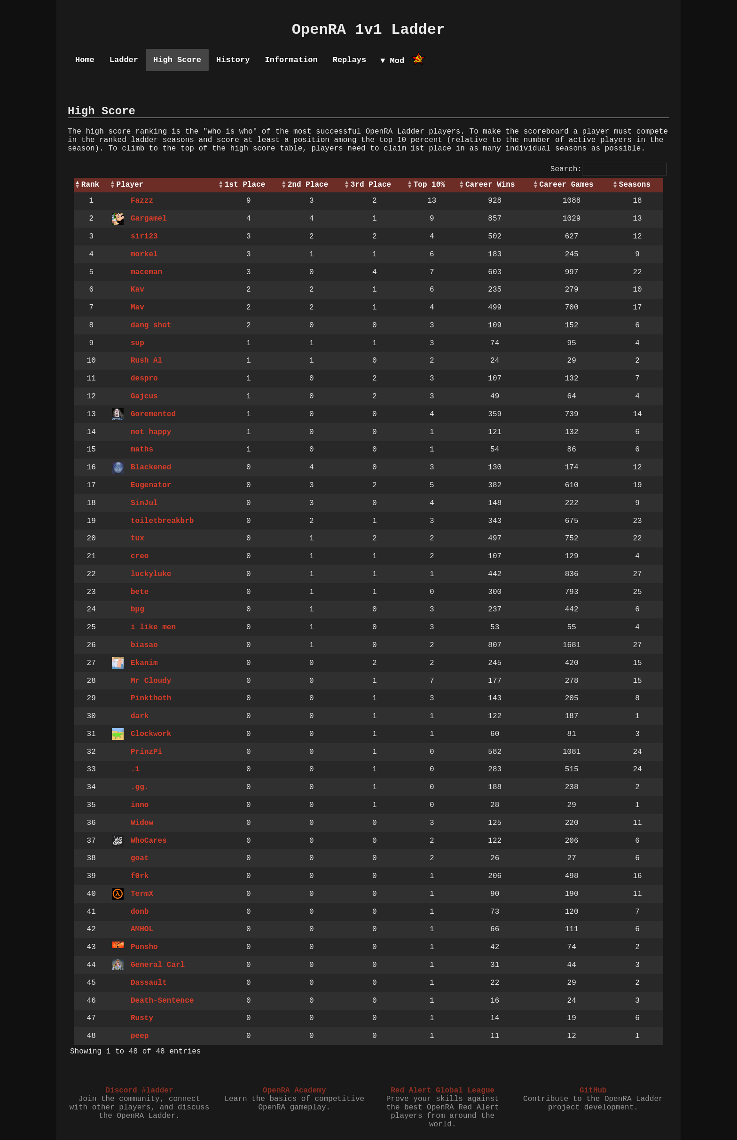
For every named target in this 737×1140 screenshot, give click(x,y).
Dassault (149, 983)
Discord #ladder (139, 1090)
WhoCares (149, 841)
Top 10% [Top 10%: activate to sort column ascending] (429, 185)
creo (140, 556)
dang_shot (151, 325)
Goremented (153, 414)
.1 (135, 769)
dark (140, 716)
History (233, 59)
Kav (137, 289)
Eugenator (151, 485)
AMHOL (142, 929)
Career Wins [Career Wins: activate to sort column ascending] (490, 185)
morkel (144, 254)
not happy (151, 432)
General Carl (158, 965)
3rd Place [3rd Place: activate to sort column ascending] (371, 185)
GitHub (593, 1090)
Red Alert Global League (442, 1090)
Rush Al (146, 360)
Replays (349, 59)
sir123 (144, 236)
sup (137, 343)
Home (84, 59)
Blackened (151, 467)
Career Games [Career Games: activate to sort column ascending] (566, 185)
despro (144, 378)
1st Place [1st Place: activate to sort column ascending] (245, 185)
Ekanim (144, 663)
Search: (608, 169)
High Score (177, 59)
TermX (142, 894)
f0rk (140, 876)
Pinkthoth (151, 698)
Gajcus (144, 396)
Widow (142, 823)
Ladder (124, 59)
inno (140, 805)
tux (137, 538)
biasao (144, 645)
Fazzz (142, 201)
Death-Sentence (162, 1001)
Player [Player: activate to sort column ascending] (130, 185)
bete (140, 592)
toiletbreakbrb (162, 521)
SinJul (144, 503)
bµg (137, 609)
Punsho (144, 947)
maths (142, 449)
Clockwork (151, 734)
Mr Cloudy (151, 681)
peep (140, 1036)
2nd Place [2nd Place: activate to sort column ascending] (308, 185)
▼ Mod (392, 60)
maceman (146, 272)
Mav (137, 307)
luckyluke (151, 574)
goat (140, 858)
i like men (153, 627)
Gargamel (149, 218)
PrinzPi (146, 752)
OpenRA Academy (294, 1090)
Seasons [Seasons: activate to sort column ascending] (635, 185)
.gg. (140, 787)
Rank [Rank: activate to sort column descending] (90, 185)
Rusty (142, 1018)
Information (291, 59)
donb (140, 912)
